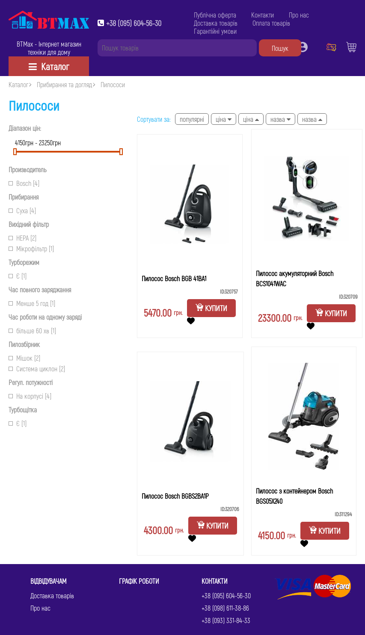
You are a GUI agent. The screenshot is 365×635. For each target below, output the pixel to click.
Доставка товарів (215, 23)
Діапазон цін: (25, 128)
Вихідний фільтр (29, 224)
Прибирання (24, 197)
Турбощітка (23, 410)
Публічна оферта (215, 15)
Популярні (192, 119)
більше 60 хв (32, 330)
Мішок (24, 358)
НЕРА (22, 238)
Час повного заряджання (40, 289)
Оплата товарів (271, 23)
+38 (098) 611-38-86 (225, 608)
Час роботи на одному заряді (45, 317)
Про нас (299, 15)
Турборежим (24, 262)
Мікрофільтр (31, 248)
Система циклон (37, 369)
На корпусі (30, 396)
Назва (280, 119)
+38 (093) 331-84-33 (226, 620)
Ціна (223, 119)
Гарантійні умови (215, 31)
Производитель (28, 169)
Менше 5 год (32, 303)
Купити (211, 308)
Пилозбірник (24, 344)
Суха (22, 210)
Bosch (24, 183)
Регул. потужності (31, 382)
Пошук (280, 48)
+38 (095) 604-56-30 (133, 23)
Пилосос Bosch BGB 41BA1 (174, 278)
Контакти (262, 15)
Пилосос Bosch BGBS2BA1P (175, 496)
